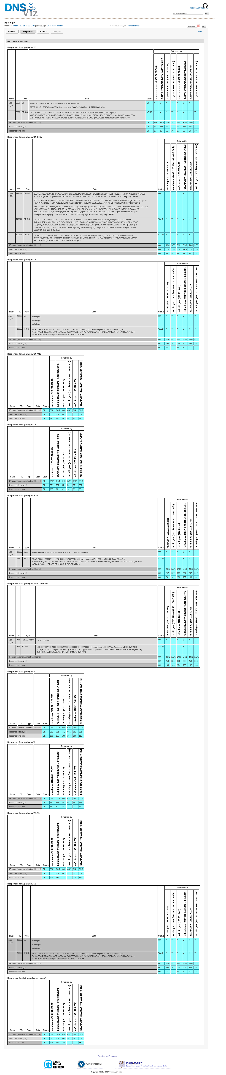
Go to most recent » (55, 26)
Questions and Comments (107, 1056)
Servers (43, 32)
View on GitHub (199, 7)
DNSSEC (12, 32)
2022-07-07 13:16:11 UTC (24, 26)
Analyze (56, 32)
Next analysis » (134, 26)
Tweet (199, 32)
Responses (28, 32)
